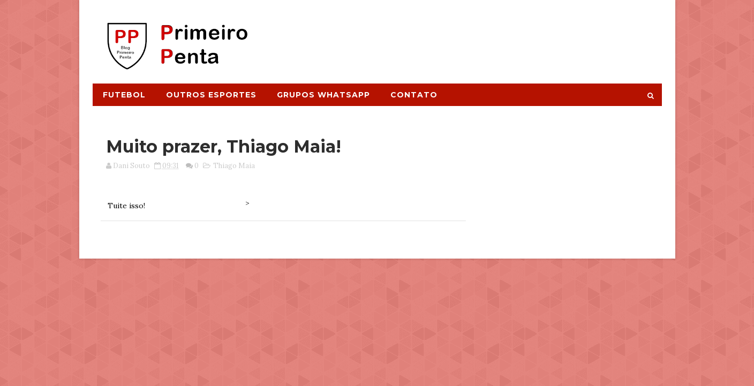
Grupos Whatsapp (323, 95)
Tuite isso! (126, 205)
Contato (414, 95)
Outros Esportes (211, 95)
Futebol (124, 95)
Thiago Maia (234, 165)
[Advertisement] (466, 36)
